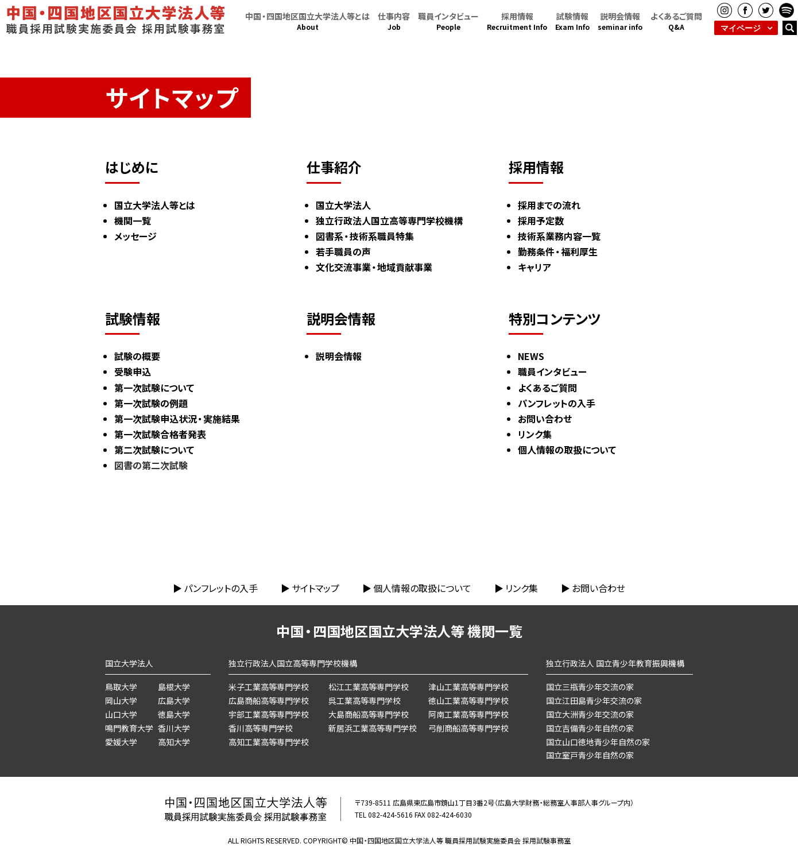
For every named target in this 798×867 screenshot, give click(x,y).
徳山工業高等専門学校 (468, 700)
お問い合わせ (598, 588)
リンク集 (521, 588)
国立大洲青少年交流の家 (590, 714)
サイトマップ (315, 588)
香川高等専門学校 (260, 728)
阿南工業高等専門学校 (468, 714)
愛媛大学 (121, 742)
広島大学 (174, 700)
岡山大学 (121, 700)
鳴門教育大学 (129, 728)
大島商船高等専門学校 (368, 714)
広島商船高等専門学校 (268, 700)
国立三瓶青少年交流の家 (590, 686)
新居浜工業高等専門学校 (372, 728)
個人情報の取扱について (422, 588)
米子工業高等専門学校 (268, 686)
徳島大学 (174, 714)
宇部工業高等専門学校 (268, 714)
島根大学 (174, 686)
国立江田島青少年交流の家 (594, 700)
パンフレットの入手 (221, 588)
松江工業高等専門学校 (368, 686)
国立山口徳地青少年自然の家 (598, 742)
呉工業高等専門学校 (364, 700)
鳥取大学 (121, 686)
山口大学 (121, 714)
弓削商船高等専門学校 (468, 728)
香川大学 (174, 728)
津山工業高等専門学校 (468, 686)
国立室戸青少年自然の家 (590, 755)
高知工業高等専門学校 (268, 742)
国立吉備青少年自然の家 (590, 728)
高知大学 (174, 742)
